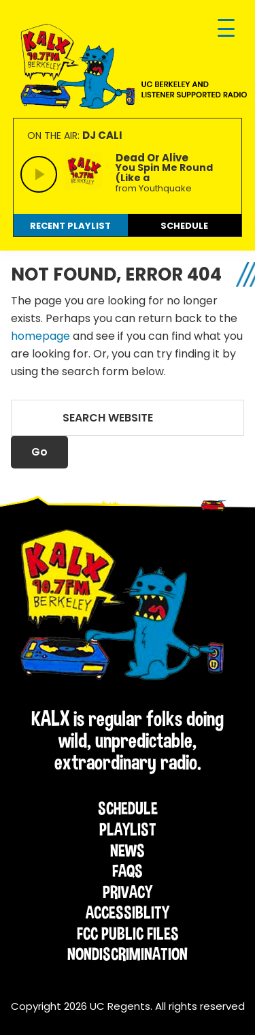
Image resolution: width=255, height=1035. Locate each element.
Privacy (127, 892)
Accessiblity (127, 912)
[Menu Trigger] (226, 29)
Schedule (128, 808)
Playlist (127, 829)
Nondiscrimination (127, 954)
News (127, 850)
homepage (40, 336)
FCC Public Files (128, 933)
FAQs (127, 871)
